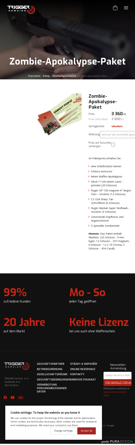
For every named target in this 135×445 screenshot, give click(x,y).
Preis (92, 114)
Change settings (63, 430)
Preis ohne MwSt (98, 119)
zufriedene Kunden (17, 295)
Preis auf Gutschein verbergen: (100, 144)
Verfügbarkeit (96, 126)
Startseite (34, 75)
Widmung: (94, 134)
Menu (126, 7)
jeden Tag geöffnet (87, 295)
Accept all (86, 430)
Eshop (46, 75)
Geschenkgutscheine (64, 75)
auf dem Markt (24, 324)
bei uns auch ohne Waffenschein (99, 324)
